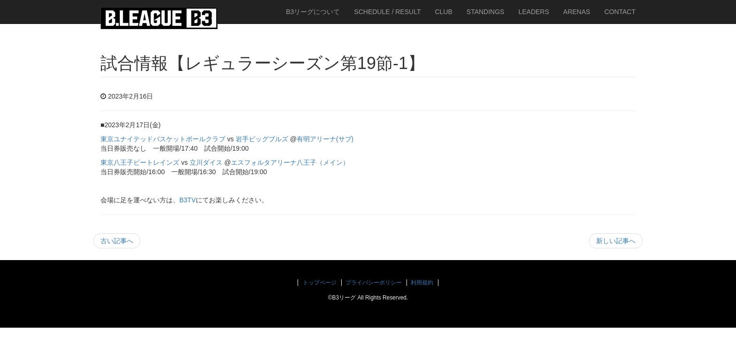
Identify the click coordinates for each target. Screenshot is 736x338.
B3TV (187, 200)
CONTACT (620, 11)
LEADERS (533, 11)
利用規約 (422, 282)
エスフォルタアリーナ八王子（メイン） (290, 162)
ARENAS (576, 11)
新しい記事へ (616, 241)
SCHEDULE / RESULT (387, 11)
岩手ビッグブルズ (262, 139)
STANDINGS (486, 11)
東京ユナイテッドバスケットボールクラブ (162, 139)
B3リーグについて (313, 11)
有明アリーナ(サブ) (325, 139)
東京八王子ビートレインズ (139, 162)
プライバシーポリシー (373, 282)
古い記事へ (116, 241)
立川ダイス (206, 162)
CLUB (443, 11)
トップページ (320, 282)
